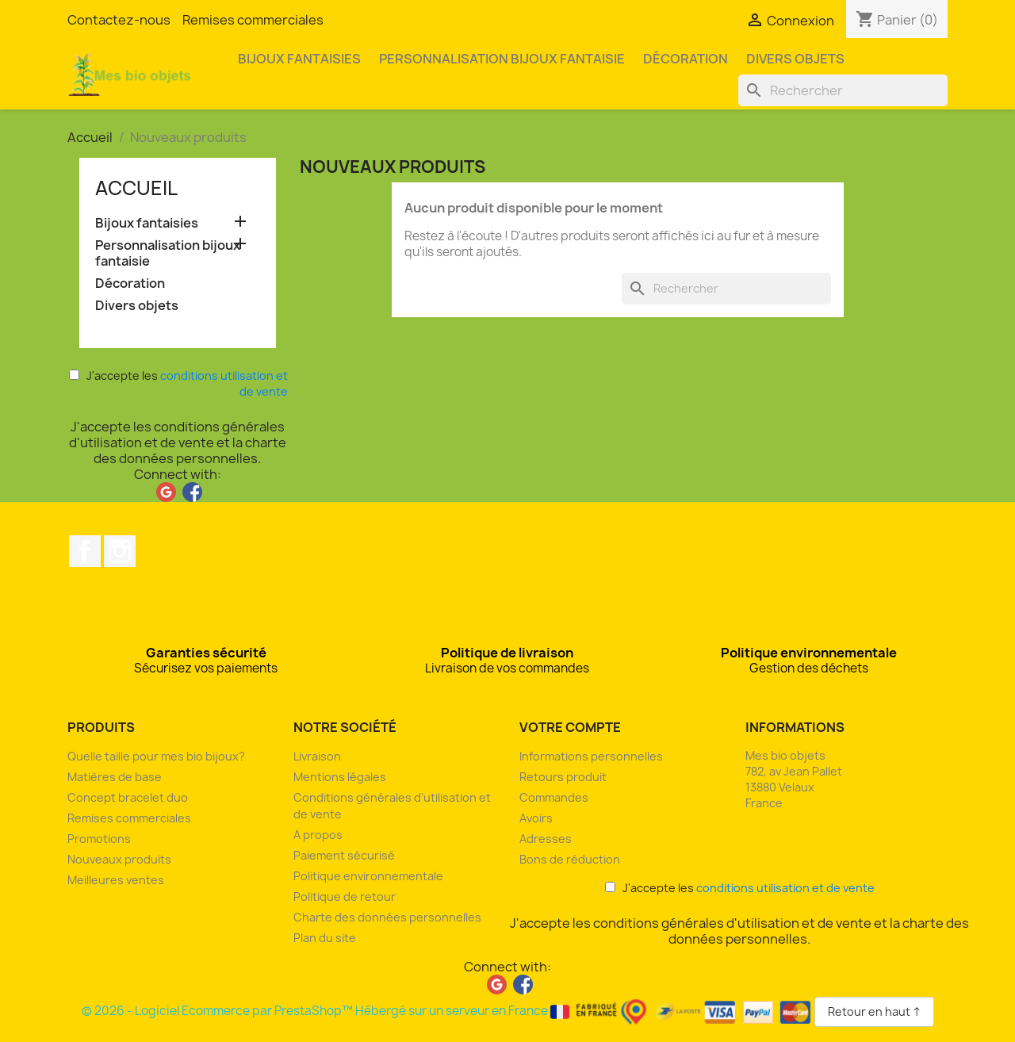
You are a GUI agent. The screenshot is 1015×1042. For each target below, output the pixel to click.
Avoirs (536, 818)
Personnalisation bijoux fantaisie (502, 58)
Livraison (317, 756)
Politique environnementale (368, 875)
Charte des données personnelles (387, 917)
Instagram (120, 551)
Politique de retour (344, 896)
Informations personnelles (591, 756)
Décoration (685, 58)
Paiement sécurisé (344, 855)
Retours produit (563, 776)
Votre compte (570, 727)
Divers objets (795, 58)
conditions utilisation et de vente (785, 887)
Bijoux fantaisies (299, 58)
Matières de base (114, 776)
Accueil (136, 187)
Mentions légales (339, 776)
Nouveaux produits (119, 859)
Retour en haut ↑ (874, 1011)
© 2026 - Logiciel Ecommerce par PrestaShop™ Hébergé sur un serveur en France (448, 1010)
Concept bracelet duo (127, 797)
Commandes (553, 797)
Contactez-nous (118, 20)
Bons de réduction (569, 859)
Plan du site (324, 937)
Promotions (99, 838)
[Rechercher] (843, 90)
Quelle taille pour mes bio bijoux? (156, 756)
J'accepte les (178, 383)
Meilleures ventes (115, 879)
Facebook (85, 551)
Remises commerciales (253, 20)
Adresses (545, 838)
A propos (318, 834)
